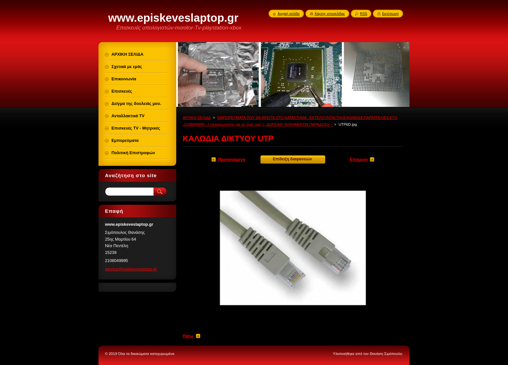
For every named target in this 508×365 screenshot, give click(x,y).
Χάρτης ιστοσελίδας (330, 14)
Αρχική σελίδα (289, 14)
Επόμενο (359, 159)
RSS (363, 14)
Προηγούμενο (231, 159)
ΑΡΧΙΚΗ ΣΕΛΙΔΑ (197, 118)
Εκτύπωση (390, 14)
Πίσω (188, 336)
